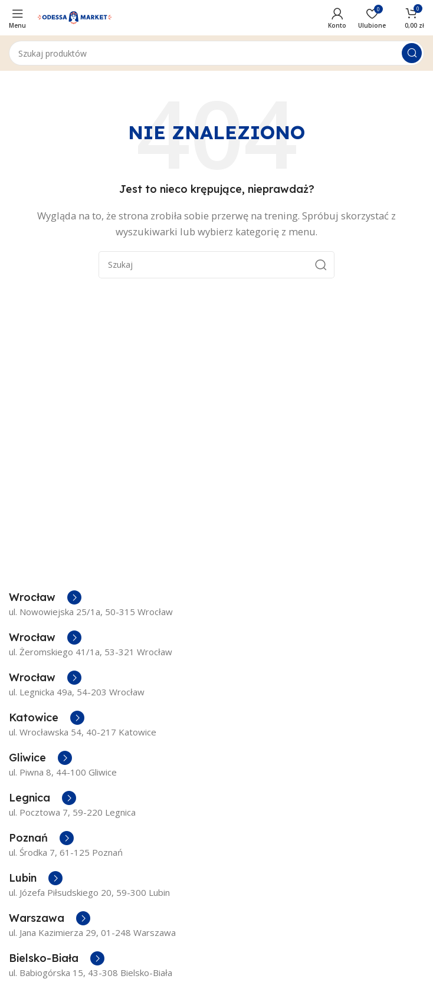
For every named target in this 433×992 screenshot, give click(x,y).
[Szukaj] (216, 53)
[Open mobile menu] (17, 17)
